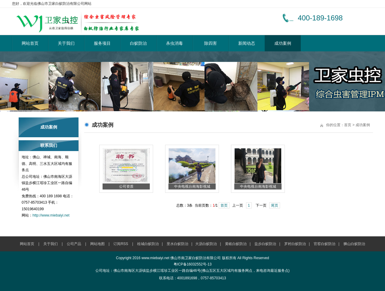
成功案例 (282, 43)
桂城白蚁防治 (148, 244)
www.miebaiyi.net (155, 258)
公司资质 (126, 186)
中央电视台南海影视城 (192, 186)
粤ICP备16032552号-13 (193, 264)
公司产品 (74, 244)
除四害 (210, 43)
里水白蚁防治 (177, 244)
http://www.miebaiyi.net (50, 215)
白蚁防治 (138, 43)
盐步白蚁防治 (265, 244)
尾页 (274, 205)
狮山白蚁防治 (354, 244)
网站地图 (97, 244)
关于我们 (66, 43)
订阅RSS (120, 244)
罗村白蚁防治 (295, 244)
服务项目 (102, 43)
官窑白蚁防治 (324, 244)
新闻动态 (246, 43)
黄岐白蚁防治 (236, 244)
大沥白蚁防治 (206, 244)
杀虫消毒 (174, 43)
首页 (347, 125)
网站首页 (30, 43)
